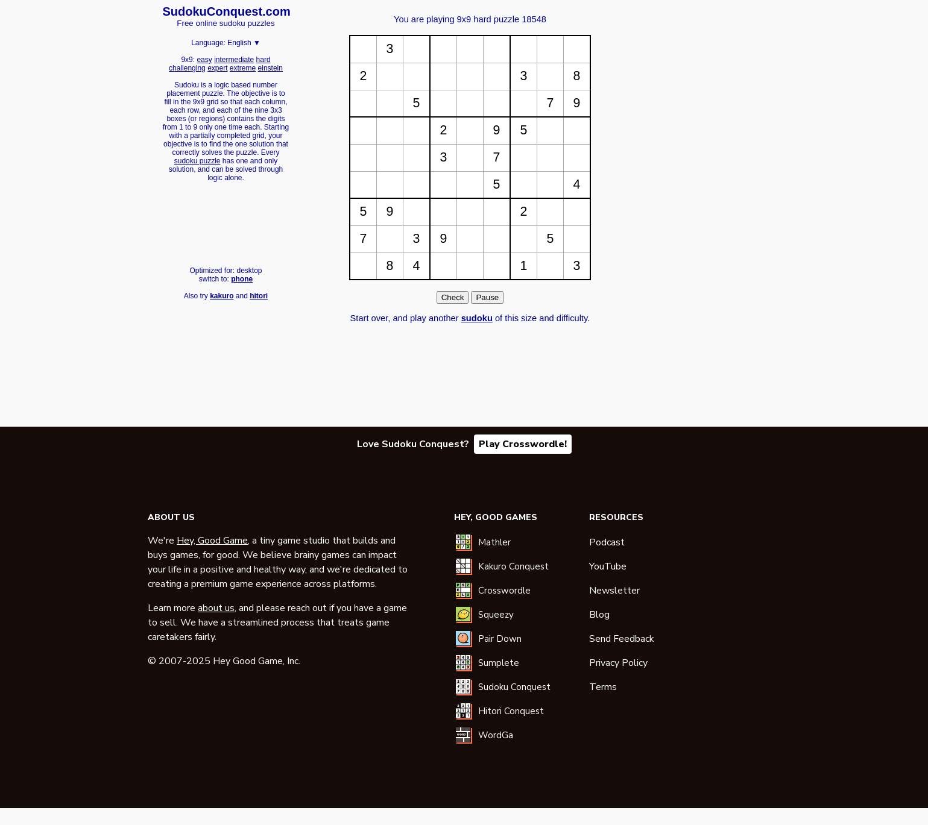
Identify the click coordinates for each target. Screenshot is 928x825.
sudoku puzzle (197, 161)
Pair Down (500, 639)
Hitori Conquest (511, 711)
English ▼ (243, 43)
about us (216, 608)
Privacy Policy (618, 663)
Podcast (607, 542)
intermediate (234, 59)
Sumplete (498, 663)
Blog (599, 614)
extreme (243, 68)
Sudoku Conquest (514, 687)
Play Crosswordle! (523, 444)
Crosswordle (504, 591)
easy (204, 59)
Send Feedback (621, 638)
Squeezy (496, 615)
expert (217, 68)
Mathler (494, 542)
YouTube (608, 566)
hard (263, 59)
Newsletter (614, 590)
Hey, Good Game (212, 540)
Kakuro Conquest (513, 566)
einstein (270, 68)
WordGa (495, 735)
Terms (603, 687)
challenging (187, 68)
